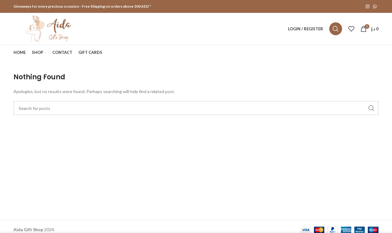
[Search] (335, 29)
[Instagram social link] (367, 6)
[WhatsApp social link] (375, 6)
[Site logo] (49, 28)
